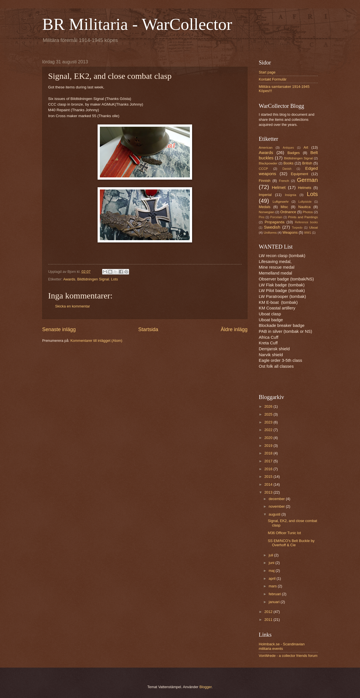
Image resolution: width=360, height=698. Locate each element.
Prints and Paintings (303, 217)
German (307, 180)
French (284, 180)
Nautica (304, 207)
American (266, 147)
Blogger (205, 687)
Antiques (288, 147)
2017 (268, 461)
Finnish (265, 181)
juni (272, 563)
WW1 (307, 232)
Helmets (304, 188)
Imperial (265, 195)
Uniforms (270, 232)
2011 (268, 619)
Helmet (278, 187)
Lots (114, 279)
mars (273, 586)
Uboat (313, 227)
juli (271, 555)
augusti (275, 514)
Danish (286, 168)
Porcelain (276, 217)
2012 (268, 612)
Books (289, 163)
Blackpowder (268, 163)
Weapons (290, 232)
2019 (268, 445)
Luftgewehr (281, 201)
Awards (69, 279)
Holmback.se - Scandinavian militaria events (282, 646)
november (277, 506)
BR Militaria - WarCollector (137, 24)
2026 (268, 406)
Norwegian (266, 212)
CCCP (263, 168)
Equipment (299, 174)
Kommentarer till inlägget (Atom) (96, 340)
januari (274, 602)
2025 (268, 414)
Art (305, 147)
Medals (265, 207)
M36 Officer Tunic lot (284, 533)
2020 (268, 438)
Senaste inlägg (59, 329)
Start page (267, 72)
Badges (293, 153)
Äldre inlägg (234, 329)
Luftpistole (305, 201)
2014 (268, 484)
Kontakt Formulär (273, 79)
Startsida (148, 329)
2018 (268, 453)
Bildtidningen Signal (93, 279)
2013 (268, 492)
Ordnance (288, 212)
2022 (268, 430)
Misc (284, 207)
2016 (268, 469)
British (307, 163)
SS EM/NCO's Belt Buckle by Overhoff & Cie (291, 543)
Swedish (272, 227)
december (277, 499)
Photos (308, 212)
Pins (261, 217)
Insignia (290, 195)
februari (275, 594)
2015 (268, 476)
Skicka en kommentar (72, 306)
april (272, 578)
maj (272, 570)
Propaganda (274, 222)
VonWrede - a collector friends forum (288, 656)
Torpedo (297, 227)
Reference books (306, 222)
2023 (268, 422)
